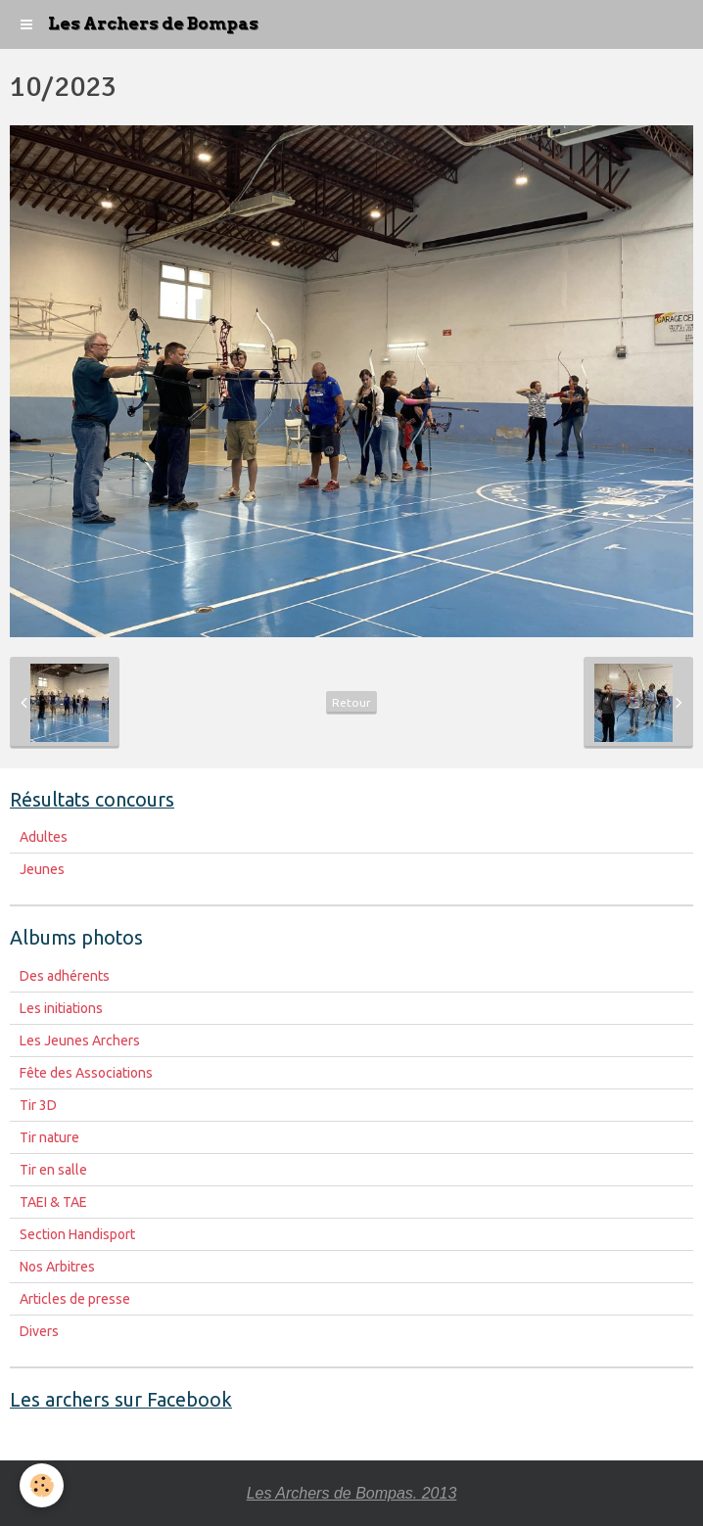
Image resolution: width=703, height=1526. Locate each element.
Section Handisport (77, 1234)
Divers (39, 1331)
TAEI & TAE (53, 1202)
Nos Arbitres (57, 1266)
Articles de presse (75, 1299)
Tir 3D (38, 1105)
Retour (351, 702)
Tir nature (49, 1137)
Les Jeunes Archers (80, 1040)
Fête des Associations (86, 1073)
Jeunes (42, 869)
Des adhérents (65, 976)
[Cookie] (42, 1485)
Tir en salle (53, 1170)
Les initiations (61, 1008)
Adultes (44, 837)
